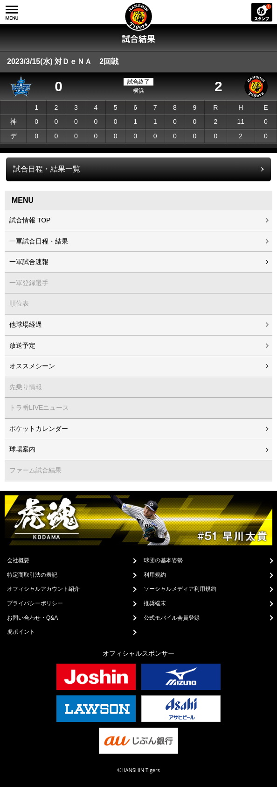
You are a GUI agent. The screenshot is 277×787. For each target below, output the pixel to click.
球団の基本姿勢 (163, 560)
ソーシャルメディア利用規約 (180, 589)
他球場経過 (25, 324)
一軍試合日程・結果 (38, 241)
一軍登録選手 (28, 282)
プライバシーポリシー (35, 603)
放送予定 (22, 345)
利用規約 (155, 575)
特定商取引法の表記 (32, 575)
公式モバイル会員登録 (172, 618)
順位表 (19, 303)
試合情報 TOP (29, 220)
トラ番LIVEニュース (39, 407)
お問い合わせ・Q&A (32, 618)
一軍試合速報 (28, 261)
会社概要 (18, 560)
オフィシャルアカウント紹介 (43, 589)
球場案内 (22, 449)
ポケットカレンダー (38, 428)
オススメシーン (32, 366)
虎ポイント (21, 632)
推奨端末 (155, 603)
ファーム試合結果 (35, 470)
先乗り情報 (25, 387)
